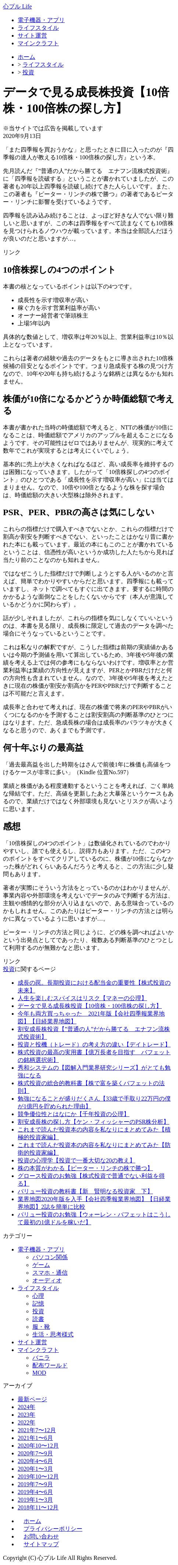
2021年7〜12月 (37, 1430)
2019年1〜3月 (35, 1500)
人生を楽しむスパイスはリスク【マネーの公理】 (82, 998)
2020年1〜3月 (35, 1469)
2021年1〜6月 (35, 1438)
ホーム (26, 57)
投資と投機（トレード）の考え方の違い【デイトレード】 (94, 1044)
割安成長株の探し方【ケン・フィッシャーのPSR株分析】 (93, 1122)
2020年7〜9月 (35, 1453)
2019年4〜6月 (35, 1492)
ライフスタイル (38, 28)
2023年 (26, 1415)
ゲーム (41, 1265)
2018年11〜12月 (38, 1507)
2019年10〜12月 (38, 1476)
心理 (38, 1296)
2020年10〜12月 (38, 1445)
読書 (38, 1319)
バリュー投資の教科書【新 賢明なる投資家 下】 (85, 1191)
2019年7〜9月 (35, 1484)
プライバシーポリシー (53, 1529)
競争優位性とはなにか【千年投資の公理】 (73, 1114)
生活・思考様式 (53, 1334)
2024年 (26, 1407)
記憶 (38, 1303)
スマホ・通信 (50, 1273)
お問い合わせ (41, 1536)
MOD (39, 1373)
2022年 (26, 1422)
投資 (28, 72)
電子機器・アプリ (41, 20)
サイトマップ (41, 1544)
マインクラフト (38, 43)
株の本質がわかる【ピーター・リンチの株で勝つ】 (85, 1168)
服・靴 (41, 1327)
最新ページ (32, 1399)
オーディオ (47, 1280)
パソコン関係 (50, 1257)
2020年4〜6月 (35, 1461)
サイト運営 (32, 35)
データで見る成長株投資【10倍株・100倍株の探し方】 (90, 1006)
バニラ (41, 1358)
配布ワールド (50, 1365)
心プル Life (17, 6)
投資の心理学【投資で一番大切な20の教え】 (76, 1160)
